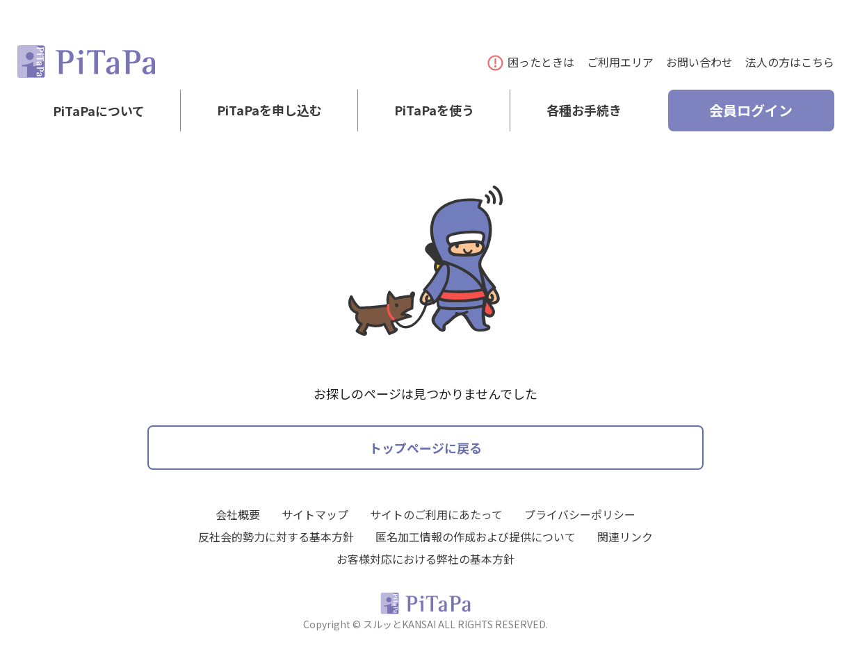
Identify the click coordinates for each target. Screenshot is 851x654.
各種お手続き (584, 110)
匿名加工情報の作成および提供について (475, 536)
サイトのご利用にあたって (436, 514)
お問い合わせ (699, 62)
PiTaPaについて (99, 110)
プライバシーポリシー (579, 514)
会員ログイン (751, 110)
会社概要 (238, 514)
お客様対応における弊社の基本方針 (425, 558)
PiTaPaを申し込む (269, 110)
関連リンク (625, 536)
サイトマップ (315, 514)
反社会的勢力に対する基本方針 (276, 536)
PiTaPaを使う (434, 110)
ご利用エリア (620, 62)
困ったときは (531, 62)
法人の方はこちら (789, 62)
